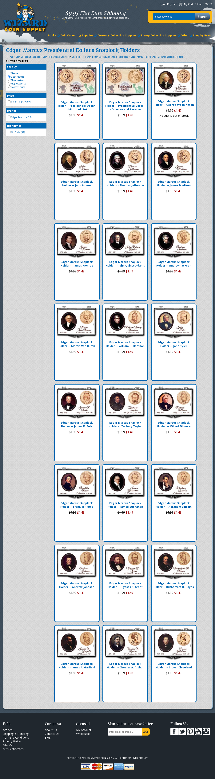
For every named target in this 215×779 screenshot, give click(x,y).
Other (185, 35)
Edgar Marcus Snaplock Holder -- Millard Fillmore (174, 424)
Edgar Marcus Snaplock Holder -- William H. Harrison (125, 344)
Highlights (14, 126)
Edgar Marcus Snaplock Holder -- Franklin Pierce (76, 504)
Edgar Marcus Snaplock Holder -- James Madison (174, 183)
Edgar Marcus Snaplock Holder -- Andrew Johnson (76, 585)
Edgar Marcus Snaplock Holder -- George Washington (173, 103)
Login (162, 4)
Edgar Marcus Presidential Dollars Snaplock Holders (157, 56)
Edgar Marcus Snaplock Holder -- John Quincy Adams (125, 263)
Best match (16, 76)
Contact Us (52, 734)
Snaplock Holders (81, 56)
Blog (48, 737)
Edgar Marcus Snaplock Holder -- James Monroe (77, 263)
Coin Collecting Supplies (77, 35)
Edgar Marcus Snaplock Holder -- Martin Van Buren (76, 344)
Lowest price (17, 87)
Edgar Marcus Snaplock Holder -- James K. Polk (77, 424)
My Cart (188, 4)
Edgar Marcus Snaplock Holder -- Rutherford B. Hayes (173, 585)
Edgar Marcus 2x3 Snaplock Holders (110, 56)
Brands (12, 110)
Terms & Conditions (16, 737)
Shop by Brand (202, 35)
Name (13, 73)
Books (52, 35)
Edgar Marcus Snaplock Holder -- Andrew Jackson (173, 263)
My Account (83, 730)
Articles (8, 730)
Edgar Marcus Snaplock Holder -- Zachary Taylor (125, 424)
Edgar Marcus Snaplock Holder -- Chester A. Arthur (125, 665)
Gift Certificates (13, 749)
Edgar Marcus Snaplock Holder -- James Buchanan (125, 504)
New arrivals (17, 80)
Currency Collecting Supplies (117, 35)
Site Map (8, 745)
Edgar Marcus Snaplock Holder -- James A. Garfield (77, 665)
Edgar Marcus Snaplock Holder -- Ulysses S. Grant (125, 585)
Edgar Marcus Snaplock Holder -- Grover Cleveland (174, 665)
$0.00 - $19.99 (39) (19, 102)
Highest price (17, 83)
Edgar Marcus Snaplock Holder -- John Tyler (174, 344)
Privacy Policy (12, 741)
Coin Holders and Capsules (56, 56)
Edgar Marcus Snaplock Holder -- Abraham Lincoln (174, 504)
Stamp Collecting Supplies (159, 35)
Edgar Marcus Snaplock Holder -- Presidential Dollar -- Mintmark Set (77, 105)
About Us (51, 730)
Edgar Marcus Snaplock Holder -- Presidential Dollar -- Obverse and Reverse (125, 105)
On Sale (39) (16, 132)
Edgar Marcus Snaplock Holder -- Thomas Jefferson (125, 183)
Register (172, 4)
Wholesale (83, 734)
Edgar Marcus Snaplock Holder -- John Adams (77, 183)
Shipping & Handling (16, 734)
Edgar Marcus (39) (19, 117)
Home (10, 56)
